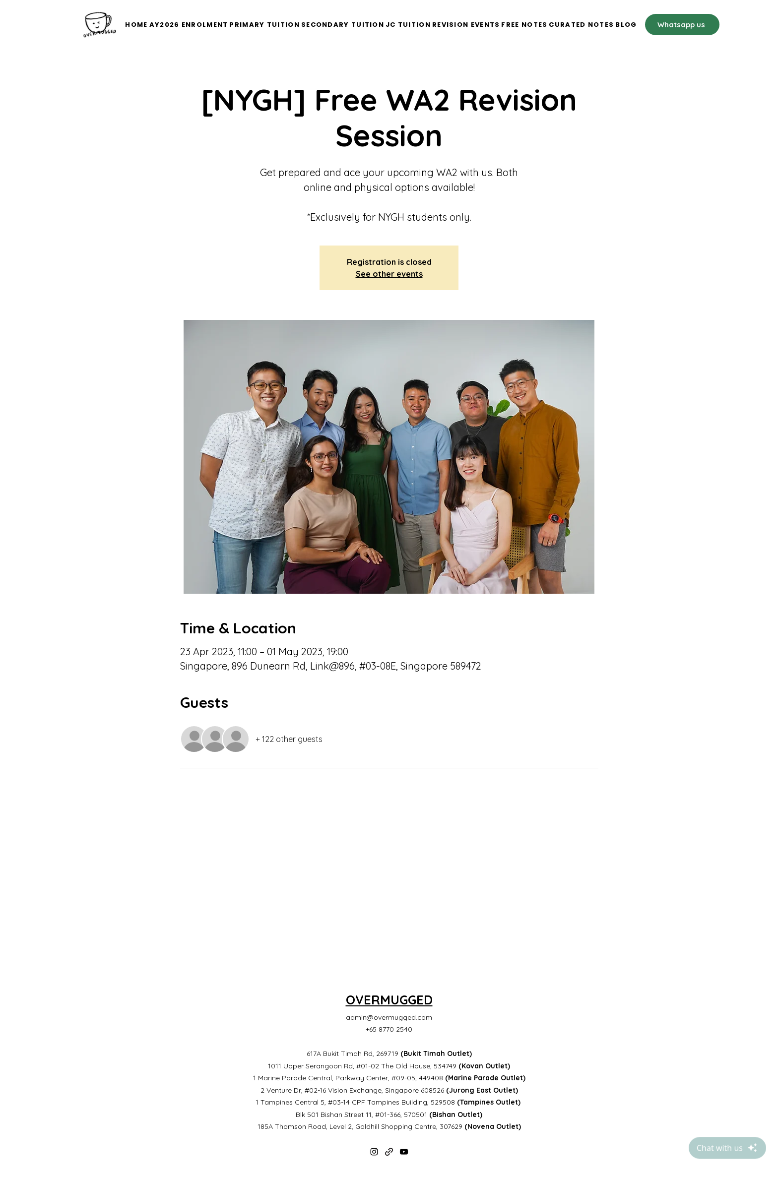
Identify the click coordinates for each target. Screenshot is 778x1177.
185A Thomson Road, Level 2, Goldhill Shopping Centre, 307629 (389, 1126)
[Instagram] (374, 1152)
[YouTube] (404, 1152)
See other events (389, 274)
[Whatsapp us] (682, 24)
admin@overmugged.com (389, 1017)
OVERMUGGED (389, 999)
